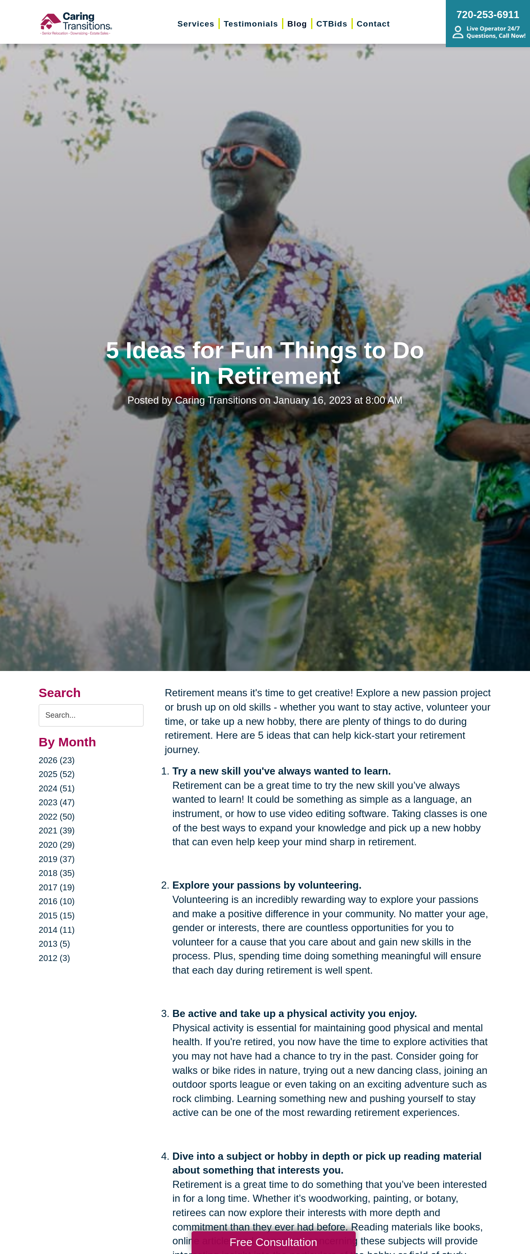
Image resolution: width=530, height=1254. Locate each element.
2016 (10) (57, 901)
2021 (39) (57, 830)
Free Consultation (273, 1242)
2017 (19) (57, 887)
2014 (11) (57, 930)
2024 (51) (57, 788)
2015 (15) (57, 915)
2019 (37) (57, 859)
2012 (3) (54, 958)
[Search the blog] (91, 715)
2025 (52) (57, 774)
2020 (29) (57, 844)
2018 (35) (57, 873)
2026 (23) (57, 760)
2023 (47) (57, 802)
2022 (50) (57, 816)
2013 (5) (54, 943)
